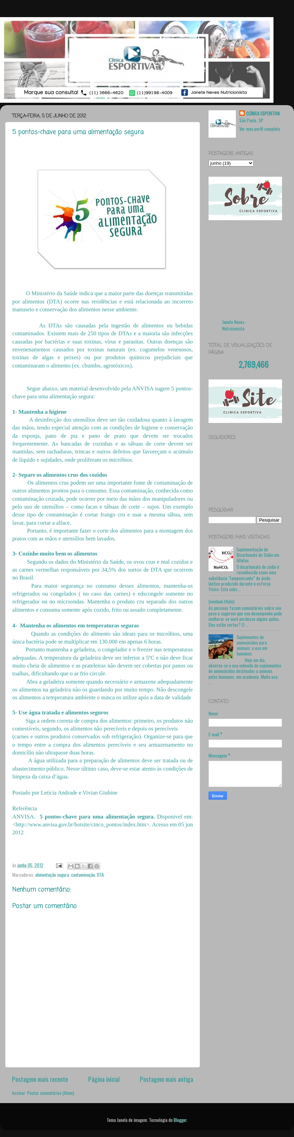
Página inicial (104, 1079)
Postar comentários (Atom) (50, 1092)
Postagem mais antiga (166, 1079)
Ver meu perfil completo (259, 128)
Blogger (180, 1119)
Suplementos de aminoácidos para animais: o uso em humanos (252, 645)
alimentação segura (52, 874)
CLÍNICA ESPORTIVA (263, 113)
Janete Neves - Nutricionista (234, 325)
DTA (100, 874)
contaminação (83, 874)
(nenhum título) (222, 601)
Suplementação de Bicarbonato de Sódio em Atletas (258, 555)
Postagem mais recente (40, 1079)
